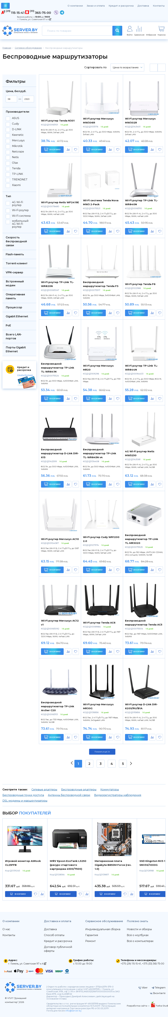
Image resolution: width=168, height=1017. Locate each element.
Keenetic (18, 134)
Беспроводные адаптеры (78, 789)
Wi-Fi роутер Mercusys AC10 (60, 539)
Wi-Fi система (21, 215)
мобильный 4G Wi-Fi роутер (20, 223)
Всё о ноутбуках (137, 935)
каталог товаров (5, 6)
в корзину (20, 894)
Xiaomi (16, 185)
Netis (15, 157)
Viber (142, 987)
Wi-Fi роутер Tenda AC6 (99, 622)
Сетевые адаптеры (44, 789)
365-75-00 (43, 13)
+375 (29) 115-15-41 (131, 963)
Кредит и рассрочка (121, 5)
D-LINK (16, 129)
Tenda (16, 168)
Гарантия (91, 935)
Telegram (159, 987)
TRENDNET (20, 179)
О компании (75, 5)
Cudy (15, 123)
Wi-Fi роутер (20, 210)
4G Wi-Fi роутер (17, 204)
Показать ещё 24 (102, 752)
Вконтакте (158, 993)
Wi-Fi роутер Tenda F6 (140, 284)
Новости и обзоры (139, 929)
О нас (6, 929)
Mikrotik (17, 146)
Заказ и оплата (96, 5)
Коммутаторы (109, 789)
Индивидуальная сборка (102, 929)
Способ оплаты (54, 935)
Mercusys (18, 140)
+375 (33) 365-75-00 (153, 963)
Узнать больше (25, 375)
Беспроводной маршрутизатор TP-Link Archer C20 (57, 706)
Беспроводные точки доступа (23, 795)
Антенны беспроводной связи (69, 795)
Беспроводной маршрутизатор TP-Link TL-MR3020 (141, 539)
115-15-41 (17, 13)
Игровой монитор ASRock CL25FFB (23, 862)
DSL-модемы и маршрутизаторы (24, 800)
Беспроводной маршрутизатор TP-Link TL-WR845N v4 (99, 453)
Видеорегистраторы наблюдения (117, 795)
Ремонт (90, 941)
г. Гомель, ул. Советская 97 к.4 (34, 19)
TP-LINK (17, 174)
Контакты (159, 5)
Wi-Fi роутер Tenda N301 (58, 120)
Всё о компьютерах (140, 941)
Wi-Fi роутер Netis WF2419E (60, 202)
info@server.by (73, 1010)
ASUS (15, 118)
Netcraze (18, 151)
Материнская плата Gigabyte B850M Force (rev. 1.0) (113, 864)
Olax (15, 162)
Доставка (143, 5)
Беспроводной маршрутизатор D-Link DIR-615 (60, 453)
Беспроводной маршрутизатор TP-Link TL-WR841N (57, 367)
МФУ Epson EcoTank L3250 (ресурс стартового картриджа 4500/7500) (68, 864)
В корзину (52, 149)
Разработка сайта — (138, 1005)
